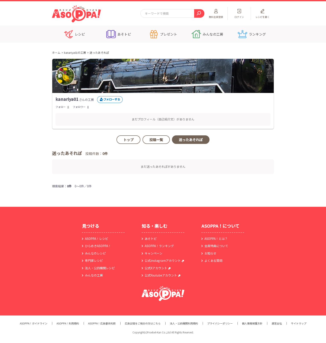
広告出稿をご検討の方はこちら (143, 323)
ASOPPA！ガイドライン (33, 323)
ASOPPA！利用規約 (68, 323)
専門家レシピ (94, 260)
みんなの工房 (94, 275)
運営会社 (277, 323)
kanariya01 (66, 99)
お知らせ (210, 253)
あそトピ (151, 238)
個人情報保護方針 (252, 323)
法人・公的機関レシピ (100, 268)
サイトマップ (298, 323)
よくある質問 (213, 260)
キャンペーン (153, 253)
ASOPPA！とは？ (216, 238)
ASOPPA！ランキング (159, 246)
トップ (128, 139)
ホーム (56, 53)
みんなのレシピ (95, 253)
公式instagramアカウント (163, 260)
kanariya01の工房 (75, 53)
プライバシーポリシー (220, 323)
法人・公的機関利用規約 (184, 323)
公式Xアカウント (156, 268)
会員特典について (216, 246)
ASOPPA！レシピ (96, 238)
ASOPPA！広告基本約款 (102, 323)
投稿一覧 (156, 139)
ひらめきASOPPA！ (98, 246)
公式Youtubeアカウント (161, 275)
